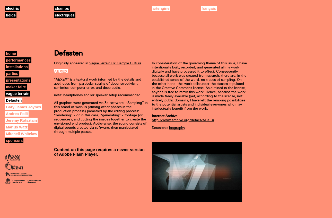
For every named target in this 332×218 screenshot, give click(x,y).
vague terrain (17, 94)
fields (11, 15)
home (11, 53)
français (209, 8)
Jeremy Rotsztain (21, 120)
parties (12, 74)
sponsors (14, 140)
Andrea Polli (17, 114)
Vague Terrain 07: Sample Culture (115, 63)
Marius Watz (17, 127)
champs (62, 8)
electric (12, 8)
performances (18, 60)
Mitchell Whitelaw (21, 134)
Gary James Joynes (23, 107)
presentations (18, 80)
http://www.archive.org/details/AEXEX (183, 120)
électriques (65, 15)
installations (17, 67)
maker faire (16, 87)
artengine (161, 8)
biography (177, 128)
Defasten (14, 100)
